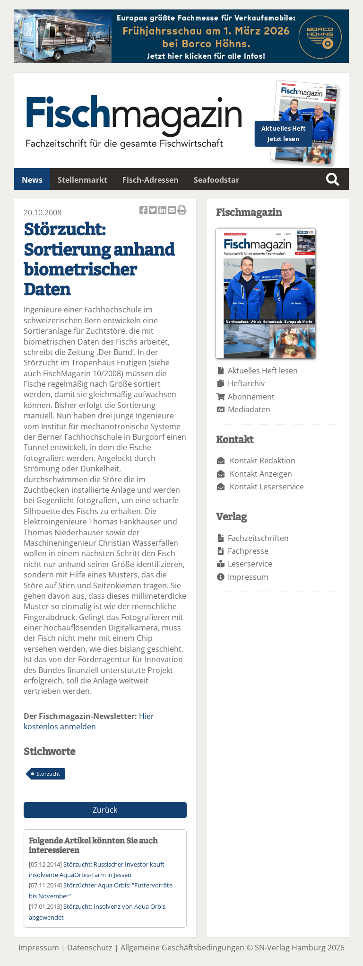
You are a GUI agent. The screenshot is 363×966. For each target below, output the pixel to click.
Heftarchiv (246, 383)
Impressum (248, 577)
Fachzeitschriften (258, 538)
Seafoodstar (216, 180)
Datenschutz (89, 947)
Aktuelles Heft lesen (263, 370)
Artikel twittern (153, 210)
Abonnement (251, 396)
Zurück (105, 810)
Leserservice (250, 563)
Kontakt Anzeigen (261, 474)
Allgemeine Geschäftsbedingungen (182, 947)
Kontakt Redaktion (262, 460)
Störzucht (48, 773)
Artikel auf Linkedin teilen (163, 210)
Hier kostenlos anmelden (89, 721)
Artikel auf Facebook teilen (144, 210)
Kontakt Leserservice (267, 486)
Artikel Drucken (182, 210)
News (32, 180)
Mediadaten (249, 409)
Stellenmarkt (82, 180)
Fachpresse (248, 551)
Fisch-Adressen (150, 180)
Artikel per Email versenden (172, 210)
